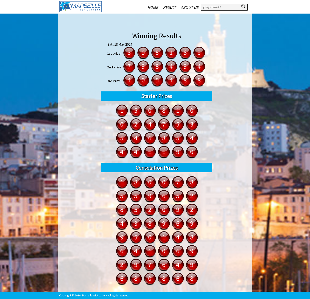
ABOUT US (189, 7)
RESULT (169, 7)
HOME (152, 7)
